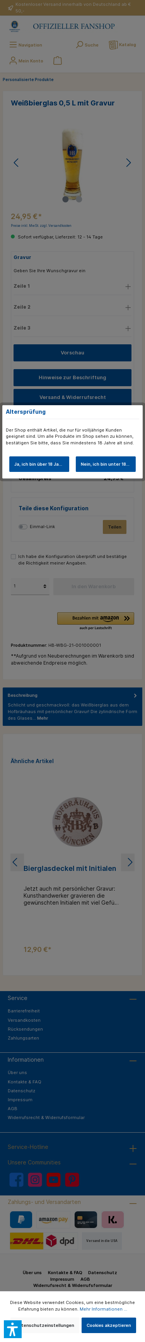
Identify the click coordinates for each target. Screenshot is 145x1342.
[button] (13, 1329)
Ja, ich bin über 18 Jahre (40, 464)
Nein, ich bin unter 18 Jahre (108, 464)
